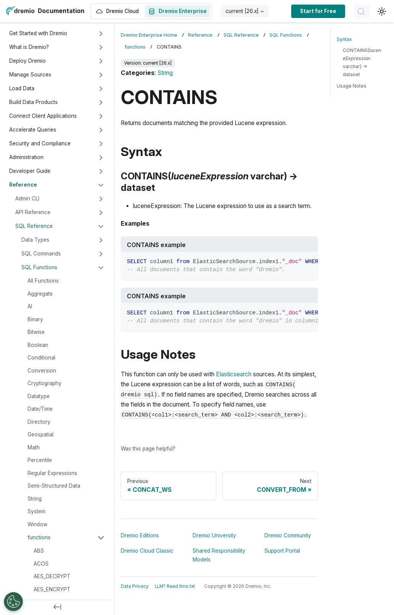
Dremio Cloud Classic (147, 551)
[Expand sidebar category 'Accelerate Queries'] (101, 130)
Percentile (40, 460)
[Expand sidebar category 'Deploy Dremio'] (101, 61)
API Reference (32, 212)
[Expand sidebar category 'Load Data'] (101, 89)
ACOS (41, 564)
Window (37, 524)
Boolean (38, 345)
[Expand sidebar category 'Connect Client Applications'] (101, 116)
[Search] (362, 11)
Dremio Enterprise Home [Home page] (149, 35)
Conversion (42, 371)
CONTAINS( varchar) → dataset (362, 62)
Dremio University (214, 535)
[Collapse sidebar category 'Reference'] (101, 185)
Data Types (35, 240)
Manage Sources (30, 75)
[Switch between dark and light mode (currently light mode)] (382, 11)
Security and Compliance (40, 143)
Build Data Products (33, 102)
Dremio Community (287, 535)
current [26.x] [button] (242, 11)
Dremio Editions (140, 535)
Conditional (41, 358)
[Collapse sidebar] (57, 607)
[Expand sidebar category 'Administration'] (101, 158)
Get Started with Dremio (38, 33)
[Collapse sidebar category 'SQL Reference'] (101, 226)
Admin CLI (27, 198)
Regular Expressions (52, 473)
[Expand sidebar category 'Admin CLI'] (101, 199)
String (35, 499)
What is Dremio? (29, 47)
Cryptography (45, 383)
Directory (39, 422)
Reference (23, 185)
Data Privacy (135, 586)
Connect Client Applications (43, 116)
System (36, 511)
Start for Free (318, 11)
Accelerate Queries (32, 130)
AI (30, 306)
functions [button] (39, 537)
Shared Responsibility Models (219, 555)
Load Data (21, 88)
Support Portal (282, 551)
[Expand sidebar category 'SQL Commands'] (101, 254)
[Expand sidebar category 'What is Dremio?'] (101, 47)
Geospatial (41, 434)
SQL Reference (34, 226)
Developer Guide (29, 171)
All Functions (43, 281)
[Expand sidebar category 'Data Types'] (101, 240)
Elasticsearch (233, 374)
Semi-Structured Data (54, 486)
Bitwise (36, 332)
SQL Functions (39, 267)
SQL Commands (41, 254)
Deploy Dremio (27, 61)
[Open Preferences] (13, 601)
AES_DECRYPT (52, 576)
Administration (26, 157)
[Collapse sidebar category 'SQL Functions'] (101, 268)
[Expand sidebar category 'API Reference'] (101, 213)
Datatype (39, 396)
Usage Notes (351, 86)
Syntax (344, 39)
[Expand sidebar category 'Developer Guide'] (101, 171)
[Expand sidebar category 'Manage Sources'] (101, 75)
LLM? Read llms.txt (175, 586)
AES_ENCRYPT (52, 589)
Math (34, 447)
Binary (35, 319)
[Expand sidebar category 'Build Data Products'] (101, 102)
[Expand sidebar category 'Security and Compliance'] (101, 144)
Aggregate (40, 294)
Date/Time (40, 409)
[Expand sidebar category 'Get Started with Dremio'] (101, 34)
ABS (39, 551)
